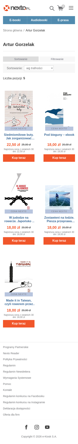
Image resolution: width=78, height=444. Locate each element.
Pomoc (7, 383)
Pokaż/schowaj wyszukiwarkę (52, 8)
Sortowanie (20, 59)
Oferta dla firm (11, 414)
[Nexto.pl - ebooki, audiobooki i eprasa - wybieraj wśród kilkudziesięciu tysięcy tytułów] (17, 8)
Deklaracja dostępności (16, 408)
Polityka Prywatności (15, 359)
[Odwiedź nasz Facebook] (26, 427)
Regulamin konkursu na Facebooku (23, 396)
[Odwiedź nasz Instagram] (37, 427)
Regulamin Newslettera (16, 371)
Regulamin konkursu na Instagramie (24, 402)
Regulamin (9, 365)
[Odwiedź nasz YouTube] (47, 427)
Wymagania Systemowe (17, 377)
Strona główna (12, 30)
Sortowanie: (15, 68)
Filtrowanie (57, 59)
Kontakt (7, 389)
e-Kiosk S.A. (49, 436)
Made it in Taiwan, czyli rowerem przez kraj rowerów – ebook (18, 304)
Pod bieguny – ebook (59, 134)
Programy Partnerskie (15, 347)
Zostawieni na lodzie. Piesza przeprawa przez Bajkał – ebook (59, 221)
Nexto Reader (11, 353)
